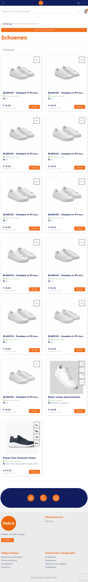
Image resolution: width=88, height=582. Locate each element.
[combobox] (38, 11)
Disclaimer (6, 567)
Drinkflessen (50, 557)
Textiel (24, 24)
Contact (7, 540)
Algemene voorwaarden (12, 557)
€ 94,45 (14, 471)
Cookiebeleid (7, 564)
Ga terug (7, 24)
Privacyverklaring (9, 560)
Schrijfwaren (50, 560)
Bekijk (34, 107)
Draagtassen (50, 567)
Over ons (49, 521)
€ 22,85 (58, 411)
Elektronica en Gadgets (55, 564)
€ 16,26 (13, 106)
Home (16, 24)
